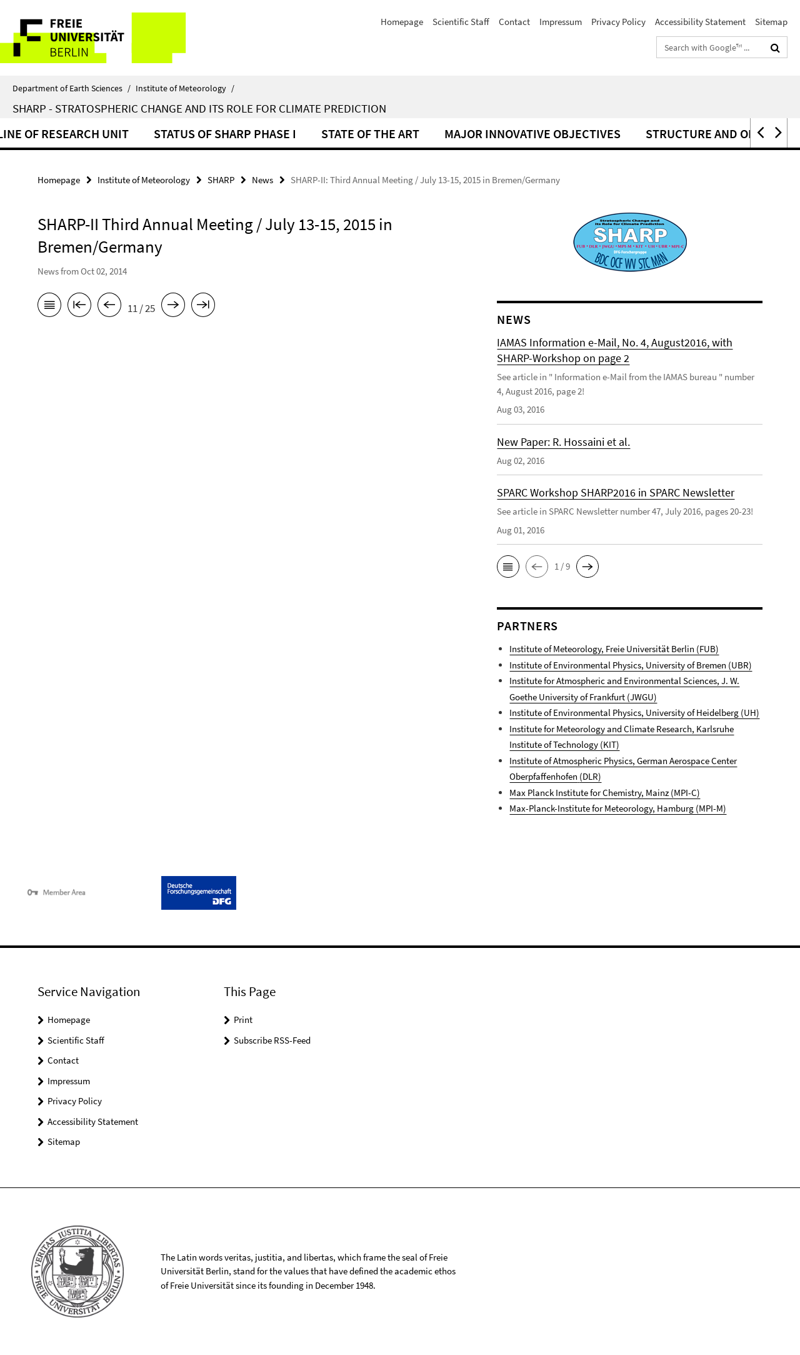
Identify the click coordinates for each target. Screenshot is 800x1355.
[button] (759, 133)
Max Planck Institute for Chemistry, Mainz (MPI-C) (604, 792)
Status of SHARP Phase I (373, 133)
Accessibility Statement (700, 22)
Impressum (560, 22)
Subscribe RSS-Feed (272, 1040)
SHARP (221, 180)
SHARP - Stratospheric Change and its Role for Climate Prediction (199, 108)
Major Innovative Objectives (680, 133)
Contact (514, 22)
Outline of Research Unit (199, 133)
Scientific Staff (460, 22)
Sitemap (771, 22)
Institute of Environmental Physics (634, 712)
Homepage (402, 22)
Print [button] (243, 1019)
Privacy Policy (618, 22)
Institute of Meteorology (185, 88)
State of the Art (518, 133)
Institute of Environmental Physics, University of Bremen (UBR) (630, 665)
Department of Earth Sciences (71, 88)
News (262, 180)
